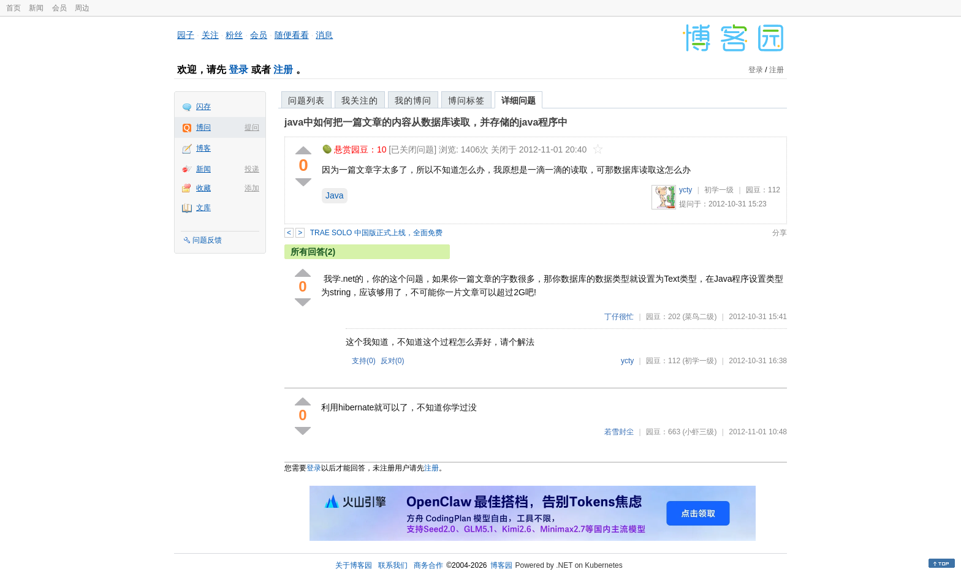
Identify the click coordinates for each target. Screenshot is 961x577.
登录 (238, 69)
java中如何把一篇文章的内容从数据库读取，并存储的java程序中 (426, 122)
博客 (203, 148)
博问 (203, 127)
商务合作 (428, 565)
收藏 (203, 188)
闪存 (203, 106)
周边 (82, 8)
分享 (779, 232)
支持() (364, 360)
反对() (393, 360)
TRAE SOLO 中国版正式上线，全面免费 (376, 232)
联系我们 (393, 565)
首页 (13, 8)
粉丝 (234, 35)
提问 (252, 127)
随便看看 (292, 35)
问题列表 (306, 100)
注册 (283, 69)
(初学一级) (699, 360)
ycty (685, 190)
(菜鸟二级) (699, 316)
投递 (252, 169)
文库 (203, 207)
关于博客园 (353, 565)
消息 (324, 35)
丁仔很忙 (619, 316)
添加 (252, 188)
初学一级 (719, 190)
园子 (185, 35)
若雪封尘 (619, 432)
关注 (210, 35)
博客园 (501, 565)
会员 (59, 8)
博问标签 (466, 100)
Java (334, 195)
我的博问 (413, 100)
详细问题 (518, 100)
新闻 (36, 8)
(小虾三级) (699, 432)
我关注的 (359, 100)
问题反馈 (207, 240)
